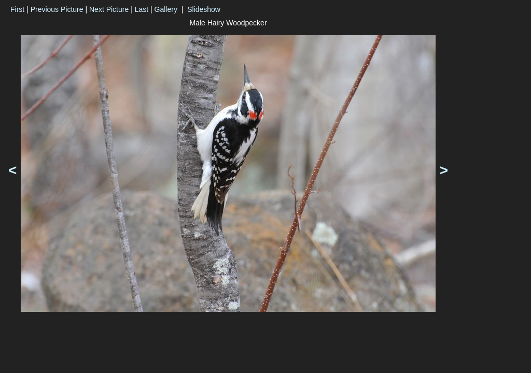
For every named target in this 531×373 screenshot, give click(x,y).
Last (141, 9)
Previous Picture (57, 9)
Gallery (166, 9)
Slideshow (203, 9)
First (17, 9)
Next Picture (109, 9)
